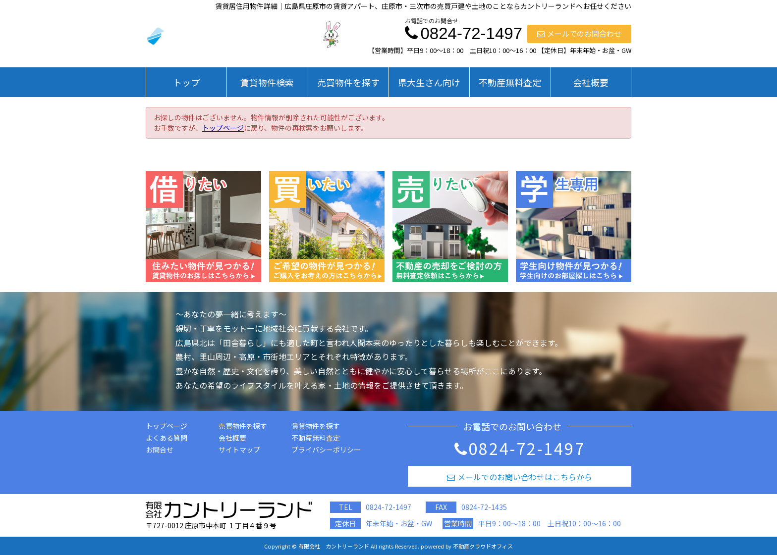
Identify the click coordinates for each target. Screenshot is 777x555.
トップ (186, 82)
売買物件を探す (348, 82)
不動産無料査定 (510, 82)
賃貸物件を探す (315, 426)
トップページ (223, 128)
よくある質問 (166, 438)
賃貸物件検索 (267, 82)
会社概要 (591, 82)
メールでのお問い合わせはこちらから (519, 477)
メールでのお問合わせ (579, 33)
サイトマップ (239, 449)
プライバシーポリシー (326, 449)
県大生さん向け (429, 82)
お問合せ (159, 449)
